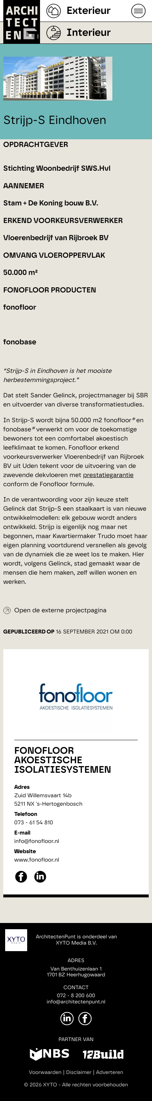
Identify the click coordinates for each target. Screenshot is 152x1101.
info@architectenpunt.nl (76, 1001)
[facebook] (21, 882)
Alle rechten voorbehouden (95, 1084)
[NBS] (49, 1055)
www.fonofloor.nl (36, 860)
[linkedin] (40, 882)
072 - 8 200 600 (76, 995)
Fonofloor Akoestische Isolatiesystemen (62, 760)
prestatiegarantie (108, 475)
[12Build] (103, 1055)
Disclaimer (78, 1072)
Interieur (88, 33)
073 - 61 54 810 (33, 822)
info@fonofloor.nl (36, 841)
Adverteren (109, 1072)
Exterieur (88, 11)
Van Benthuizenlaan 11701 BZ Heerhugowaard (76, 972)
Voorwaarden (45, 1072)
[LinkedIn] (67, 1018)
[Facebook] (85, 1018)
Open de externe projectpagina (60, 611)
